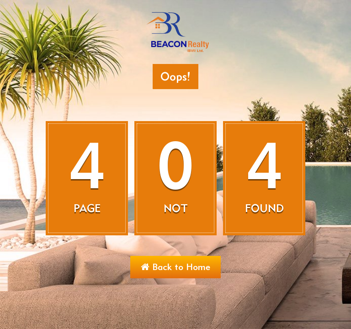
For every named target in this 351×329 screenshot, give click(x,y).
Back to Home (175, 266)
